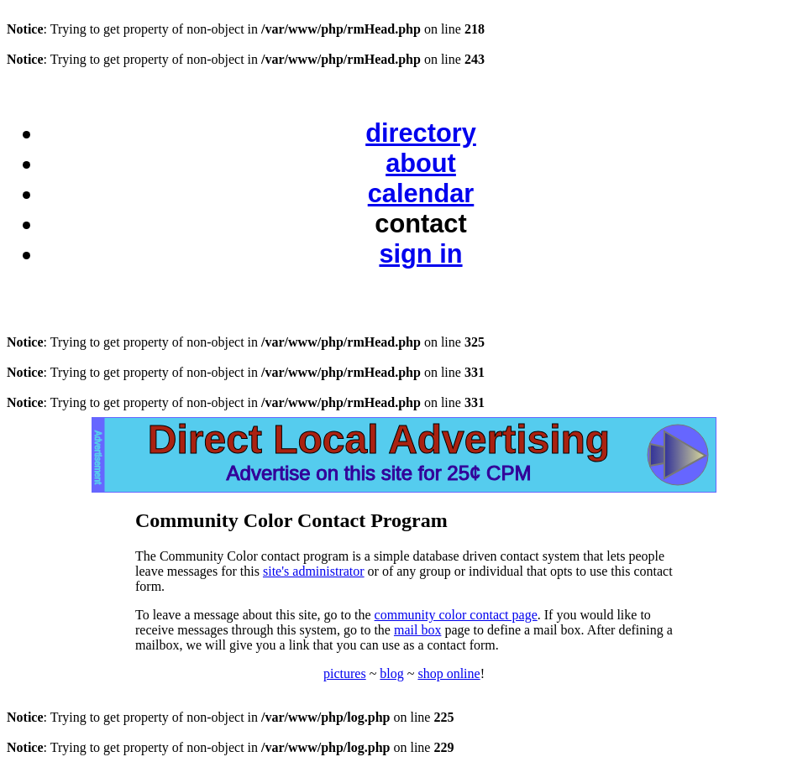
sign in (420, 254)
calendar (421, 193)
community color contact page (456, 615)
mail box (417, 630)
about (421, 163)
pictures (344, 673)
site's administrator (314, 571)
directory (420, 133)
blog (391, 673)
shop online (448, 673)
